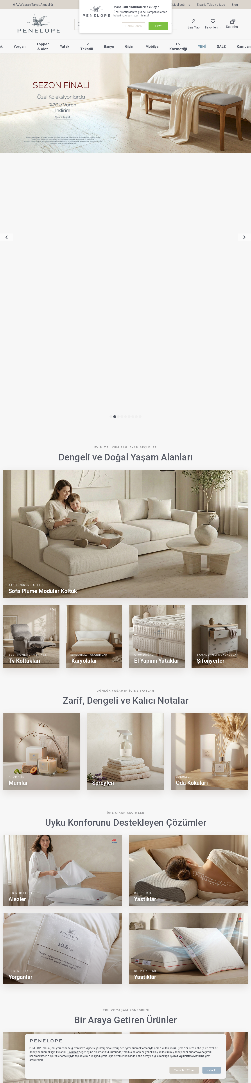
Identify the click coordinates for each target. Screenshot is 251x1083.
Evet (158, 26)
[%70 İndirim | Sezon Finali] (125, 103)
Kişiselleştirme (177, 4)
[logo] (39, 24)
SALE (221, 46)
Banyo (109, 46)
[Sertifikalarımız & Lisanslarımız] (18, 1037)
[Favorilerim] (213, 24)
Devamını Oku (64, 969)
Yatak (64, 46)
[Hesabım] (194, 24)
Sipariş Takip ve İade (211, 4)
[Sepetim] (232, 24)
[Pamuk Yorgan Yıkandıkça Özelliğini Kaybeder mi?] (28, 944)
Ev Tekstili (86, 46)
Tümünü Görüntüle (228, 902)
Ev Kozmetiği (178, 46)
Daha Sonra (134, 26)
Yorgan (19, 46)
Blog (235, 4)
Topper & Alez (42, 46)
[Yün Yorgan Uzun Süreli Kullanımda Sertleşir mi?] (153, 944)
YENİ (202, 46)
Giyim (129, 46)
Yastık (7, 1066)
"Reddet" (73, 1052)
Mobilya (151, 46)
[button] (110, 148)
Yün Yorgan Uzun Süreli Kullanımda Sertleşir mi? (210, 922)
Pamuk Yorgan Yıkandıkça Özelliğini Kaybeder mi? (85, 922)
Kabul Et (212, 1070)
